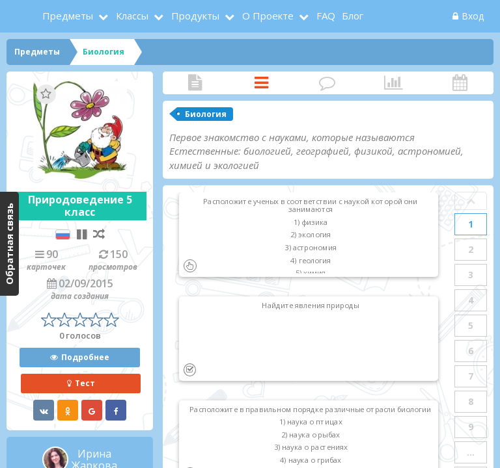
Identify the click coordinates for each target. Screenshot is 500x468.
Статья (195, 83)
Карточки (261, 83)
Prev (470, 201)
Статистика (394, 83)
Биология (206, 114)
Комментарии (327, 83)
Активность (459, 83)
